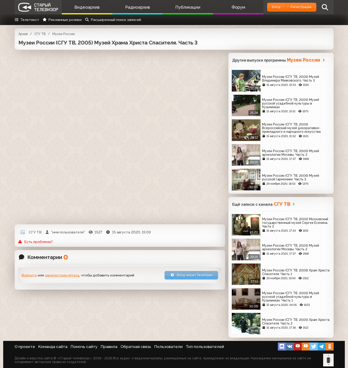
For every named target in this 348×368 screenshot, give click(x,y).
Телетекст (27, 20)
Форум (231, 7)
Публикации (183, 7)
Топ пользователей (205, 346)
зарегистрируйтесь (62, 275)
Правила (109, 346)
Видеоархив (86, 7)
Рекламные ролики (62, 20)
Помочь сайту (84, 346)
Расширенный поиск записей (113, 20)
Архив (23, 34)
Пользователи (168, 346)
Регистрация (298, 7)
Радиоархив (134, 7)
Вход (270, 7)
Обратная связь (136, 346)
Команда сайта (52, 346)
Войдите (29, 275)
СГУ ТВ (40, 34)
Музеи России (63, 34)
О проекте (25, 346)
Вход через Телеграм (189, 275)
